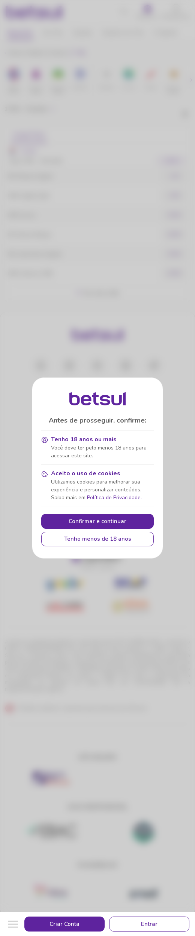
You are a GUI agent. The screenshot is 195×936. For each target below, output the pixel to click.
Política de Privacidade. (114, 497)
